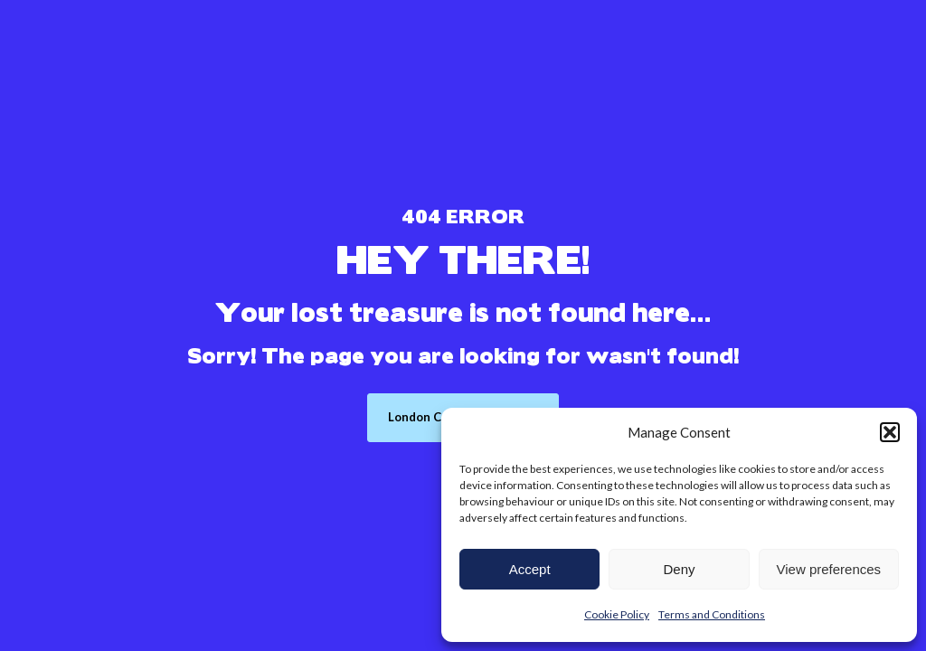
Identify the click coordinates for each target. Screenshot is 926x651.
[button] (890, 432)
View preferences (829, 569)
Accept (530, 569)
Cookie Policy (616, 614)
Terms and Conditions (711, 614)
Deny (678, 569)
